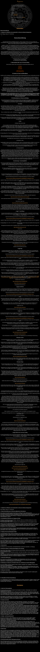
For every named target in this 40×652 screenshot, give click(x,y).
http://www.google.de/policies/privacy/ (20, 469)
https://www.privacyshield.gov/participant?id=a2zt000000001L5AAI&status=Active (20, 178)
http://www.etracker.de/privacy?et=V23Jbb (20, 356)
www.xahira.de (15, 15)
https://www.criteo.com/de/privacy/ (20, 420)
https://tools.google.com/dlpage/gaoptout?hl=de (20, 202)
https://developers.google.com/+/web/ (20, 227)
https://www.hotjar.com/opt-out (20, 383)
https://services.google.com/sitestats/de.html (20, 466)
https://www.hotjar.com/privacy (20, 377)
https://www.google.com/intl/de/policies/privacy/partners (20, 196)
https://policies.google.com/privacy (20, 244)
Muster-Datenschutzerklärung (14, 504)
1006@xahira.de (15, 14)
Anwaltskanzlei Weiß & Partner (25, 504)
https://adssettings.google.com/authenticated (20, 281)
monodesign (23, 17)
